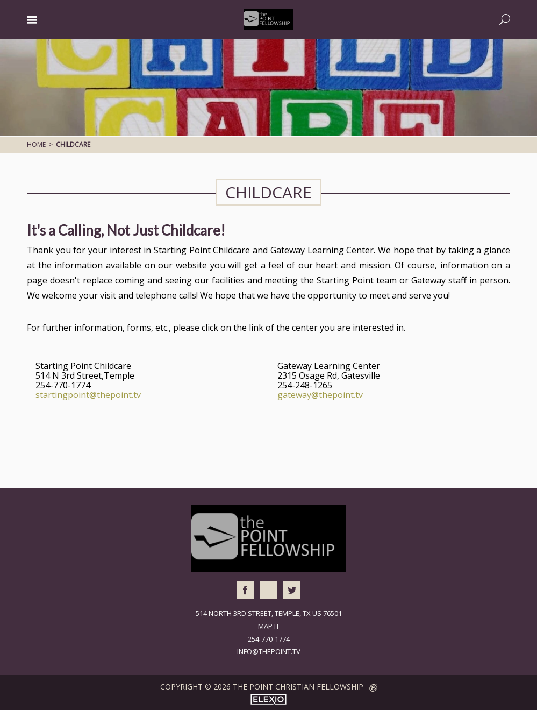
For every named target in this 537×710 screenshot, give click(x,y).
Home (36, 144)
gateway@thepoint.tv (320, 395)
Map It (269, 626)
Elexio (268, 699)
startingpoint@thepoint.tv (88, 395)
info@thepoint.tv (268, 651)
